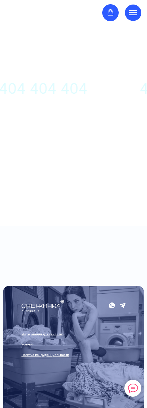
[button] (110, 12)
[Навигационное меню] (133, 13)
